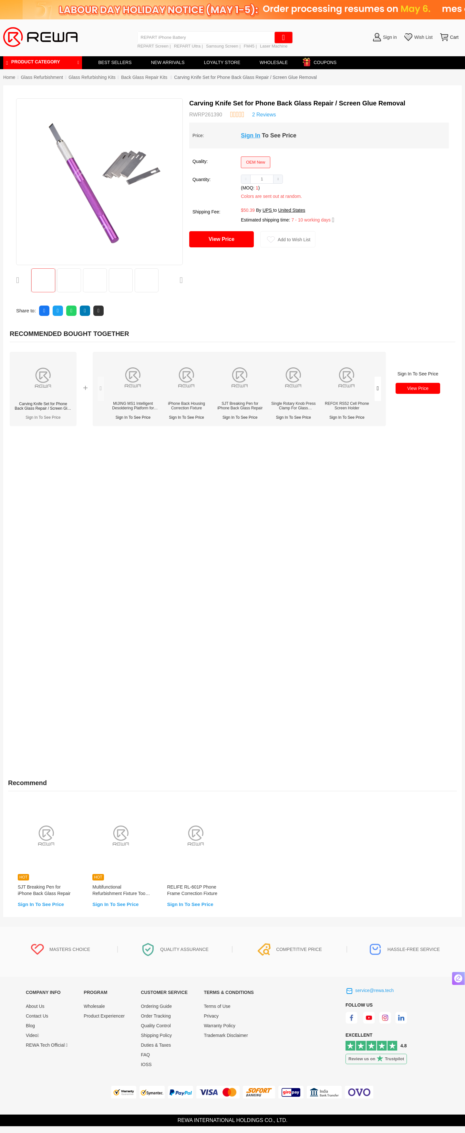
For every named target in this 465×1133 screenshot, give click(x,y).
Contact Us (37, 1022)
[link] (42, 77)
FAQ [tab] (105, 440)
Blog (30, 1032)
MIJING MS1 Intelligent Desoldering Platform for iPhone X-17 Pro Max (133, 405)
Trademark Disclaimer (226, 1042)
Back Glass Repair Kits (145, 77)
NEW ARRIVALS (167, 62)
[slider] (237, 114)
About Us (35, 1013)
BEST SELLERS (114, 62)
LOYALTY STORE (222, 62)
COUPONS (321, 61)
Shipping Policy (156, 1042)
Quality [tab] (134, 440)
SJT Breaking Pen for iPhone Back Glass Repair (240, 405)
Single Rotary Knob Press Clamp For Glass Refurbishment (293, 405)
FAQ (145, 1061)
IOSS (146, 1071)
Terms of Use (217, 1013)
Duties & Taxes (156, 1051)
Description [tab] (26, 440)
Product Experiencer (104, 1022)
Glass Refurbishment (42, 77)
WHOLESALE (274, 62)
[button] (246, 179)
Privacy (211, 1022)
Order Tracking (156, 1022)
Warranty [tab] (169, 440)
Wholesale (94, 1013)
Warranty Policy (219, 1032)
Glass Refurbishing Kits (92, 77)
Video (32, 1042)
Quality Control (156, 1032)
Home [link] (9, 77)
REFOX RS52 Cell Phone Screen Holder (347, 405)
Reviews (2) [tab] (71, 440)
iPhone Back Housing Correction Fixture (186, 405)
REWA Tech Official (46, 1051)
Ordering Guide (156, 1013)
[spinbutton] (262, 179)
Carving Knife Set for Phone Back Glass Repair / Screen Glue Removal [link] (245, 77)
